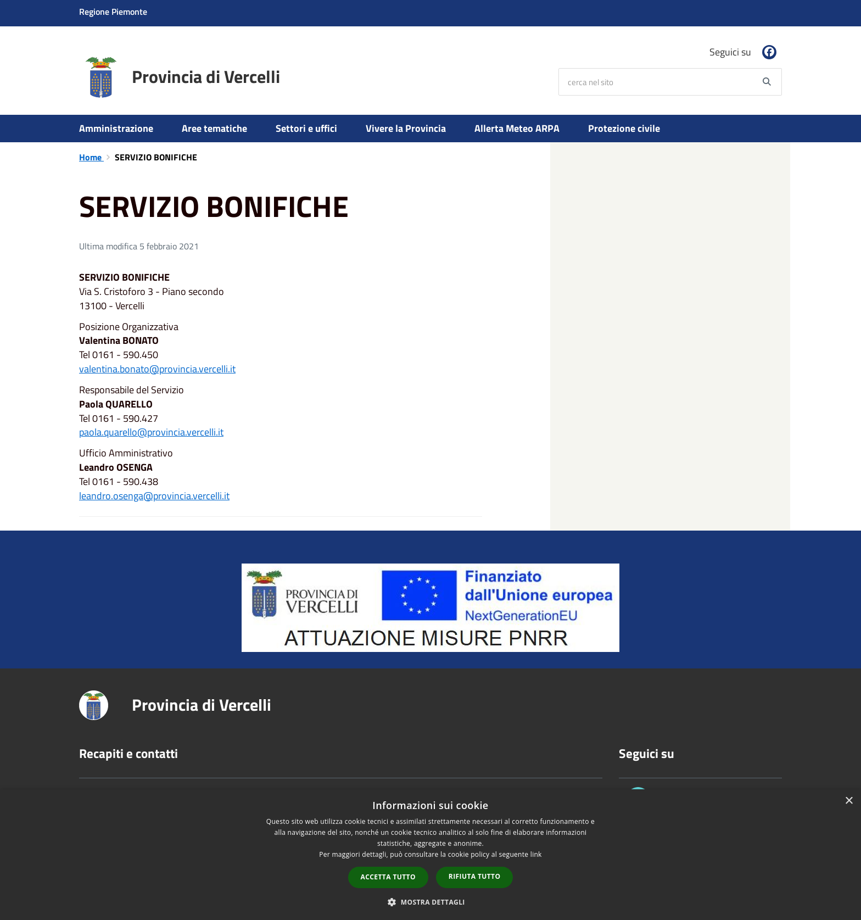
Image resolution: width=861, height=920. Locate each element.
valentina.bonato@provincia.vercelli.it (157, 368)
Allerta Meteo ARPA (517, 128)
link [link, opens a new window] (536, 854)
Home (91, 157)
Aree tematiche (214, 128)
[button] (430, 901)
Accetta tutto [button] (388, 877)
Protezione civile (624, 128)
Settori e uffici (306, 128)
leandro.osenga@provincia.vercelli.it (154, 495)
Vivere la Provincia (406, 128)
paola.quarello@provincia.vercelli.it (151, 432)
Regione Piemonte (113, 11)
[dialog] (430, 854)
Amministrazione (116, 128)
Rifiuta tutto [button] (475, 876)
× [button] (849, 801)
